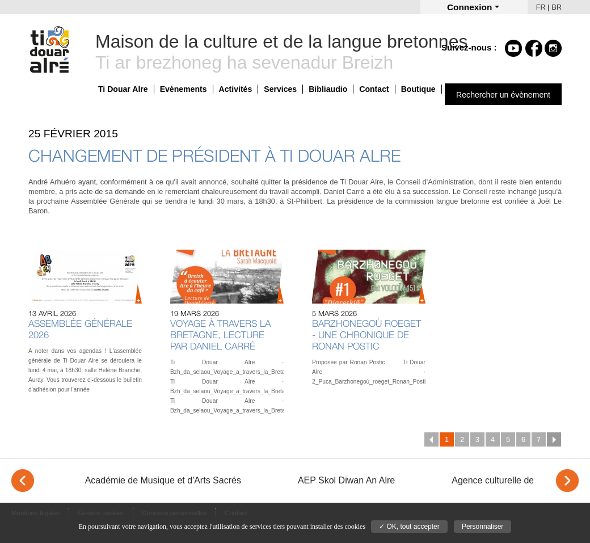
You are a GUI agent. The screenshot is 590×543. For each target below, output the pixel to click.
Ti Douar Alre (123, 89)
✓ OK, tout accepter (409, 527)
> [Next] (567, 480)
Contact (374, 89)
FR (541, 7)
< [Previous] (22, 480)
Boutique (418, 89)
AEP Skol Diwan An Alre (346, 480)
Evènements (183, 89)
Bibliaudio (328, 89)
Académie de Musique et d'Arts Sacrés (163, 480)
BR (556, 7)
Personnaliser (482, 527)
